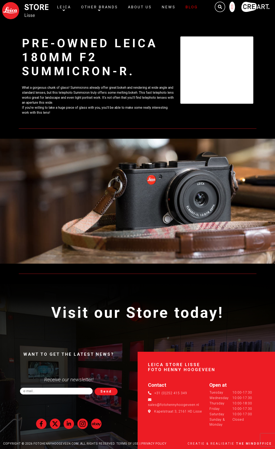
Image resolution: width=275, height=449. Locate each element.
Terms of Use (127, 443)
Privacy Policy (154, 443)
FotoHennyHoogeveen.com (56, 443)
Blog (192, 7)
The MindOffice (254, 443)
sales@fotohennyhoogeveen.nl (173, 405)
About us (140, 7)
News (168, 7)
